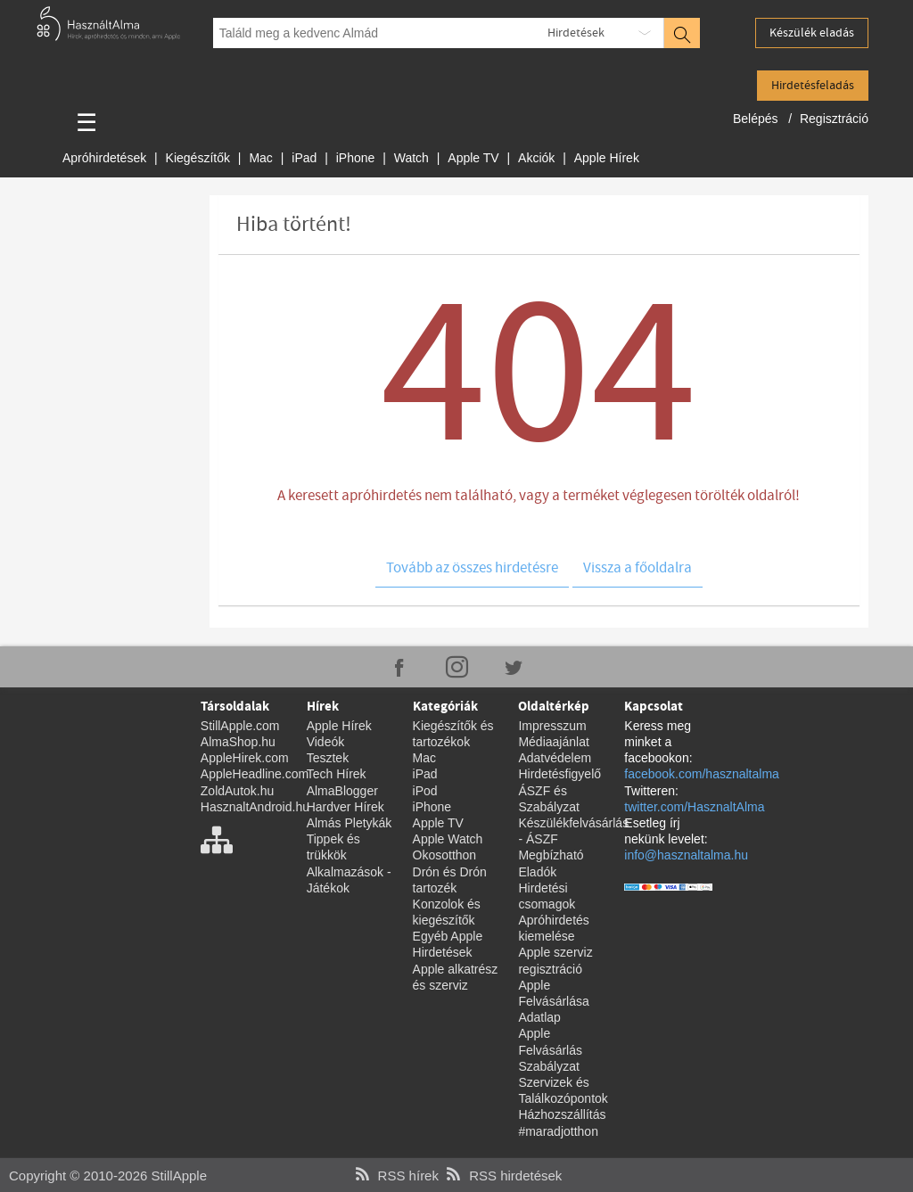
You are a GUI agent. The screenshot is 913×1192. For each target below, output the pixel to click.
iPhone (355, 158)
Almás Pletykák (349, 823)
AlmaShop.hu (238, 742)
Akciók (536, 158)
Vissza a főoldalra (637, 568)
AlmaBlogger (342, 791)
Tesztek (328, 758)
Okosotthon (445, 855)
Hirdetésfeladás (812, 86)
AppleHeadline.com (254, 774)
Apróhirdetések (104, 158)
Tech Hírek (336, 774)
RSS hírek (395, 1175)
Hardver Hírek (345, 807)
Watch (411, 158)
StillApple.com (240, 726)
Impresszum (552, 726)
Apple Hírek (606, 158)
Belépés (757, 118)
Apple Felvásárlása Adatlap (553, 1001)
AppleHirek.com (245, 758)
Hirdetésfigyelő (559, 774)
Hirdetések (576, 33)
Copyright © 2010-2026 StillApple (108, 1175)
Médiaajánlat (553, 742)
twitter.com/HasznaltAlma (694, 807)
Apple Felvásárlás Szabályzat (550, 1049)
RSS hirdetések (502, 1175)
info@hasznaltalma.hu (686, 855)
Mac (260, 158)
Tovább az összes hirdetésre (472, 568)
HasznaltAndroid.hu (255, 807)
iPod (425, 791)
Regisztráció (834, 118)
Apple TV (473, 158)
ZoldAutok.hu (238, 791)
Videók (326, 742)
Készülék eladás (811, 33)
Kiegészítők (198, 158)
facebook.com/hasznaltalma (701, 774)
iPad (304, 158)
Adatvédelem (554, 758)
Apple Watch (448, 839)
